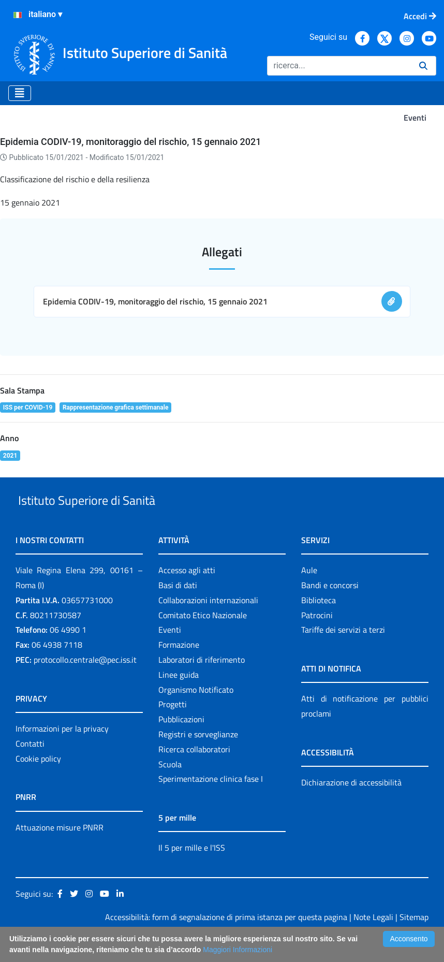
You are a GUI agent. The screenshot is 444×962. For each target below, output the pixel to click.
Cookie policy (38, 782)
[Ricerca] (339, 66)
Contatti (30, 767)
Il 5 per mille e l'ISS (191, 872)
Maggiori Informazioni (237, 949)
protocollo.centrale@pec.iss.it (85, 683)
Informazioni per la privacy (62, 752)
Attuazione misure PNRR (59, 851)
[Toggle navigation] (19, 93)
